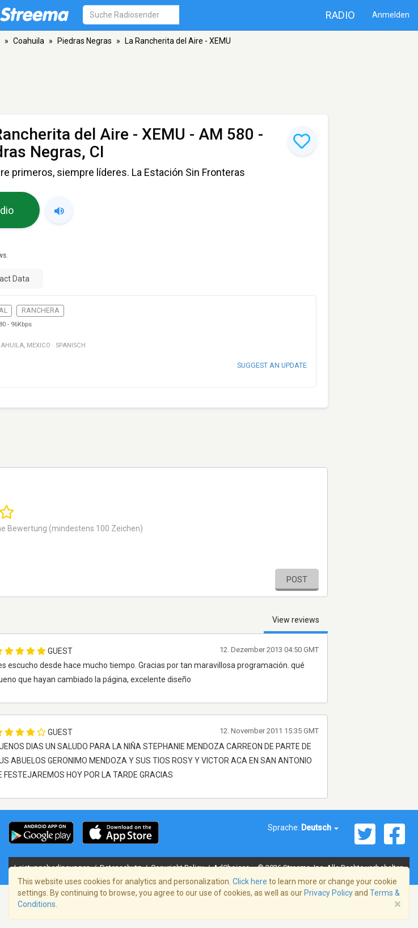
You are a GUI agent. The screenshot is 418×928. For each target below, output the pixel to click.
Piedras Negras (84, 40)
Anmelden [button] (390, 14)
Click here (250, 881)
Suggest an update (272, 365)
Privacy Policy (328, 892)
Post (296, 579)
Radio (340, 15)
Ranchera (41, 310)
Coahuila (28, 40)
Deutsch (320, 827)
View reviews (295, 619)
